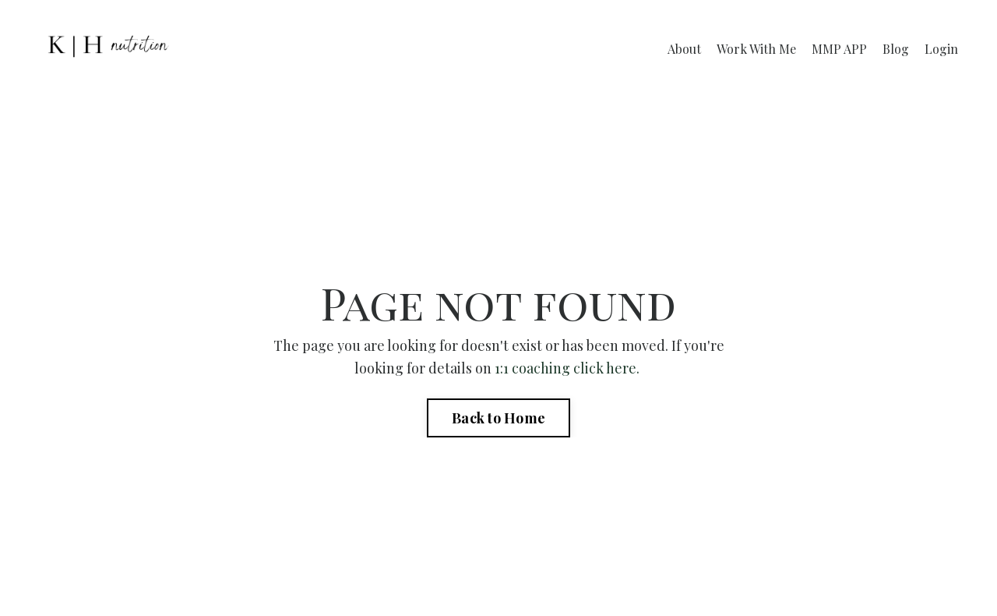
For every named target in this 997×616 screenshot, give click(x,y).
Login (941, 49)
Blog (896, 49)
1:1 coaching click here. (569, 368)
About (684, 49)
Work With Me (756, 49)
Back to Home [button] (498, 418)
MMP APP (839, 49)
